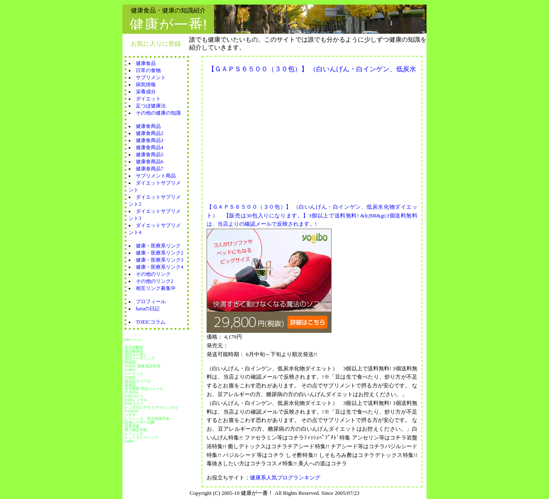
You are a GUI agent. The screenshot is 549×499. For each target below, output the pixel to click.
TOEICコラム (150, 322)
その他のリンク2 (154, 281)
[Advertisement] (277, 135)
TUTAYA (132, 392)
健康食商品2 (149, 133)
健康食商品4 (149, 147)
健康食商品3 (149, 140)
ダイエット (148, 99)
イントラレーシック (141, 437)
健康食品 (146, 63)
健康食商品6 (149, 162)
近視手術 (132, 426)
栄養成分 (146, 92)
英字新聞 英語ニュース (144, 389)
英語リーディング (140, 359)
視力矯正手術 (136, 430)
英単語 (130, 362)
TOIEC (130, 370)
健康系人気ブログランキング (285, 477)
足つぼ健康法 (151, 106)
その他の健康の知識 (158, 113)
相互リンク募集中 (156, 288)
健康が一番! (168, 24)
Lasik (129, 441)
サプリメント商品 (156, 176)
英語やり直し (136, 355)
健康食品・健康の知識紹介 (168, 10)
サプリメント (151, 77)
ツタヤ (130, 415)
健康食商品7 (149, 169)
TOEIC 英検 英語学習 (142, 366)
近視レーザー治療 (140, 422)
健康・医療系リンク (158, 246)
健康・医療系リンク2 (159, 253)
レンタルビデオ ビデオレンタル (151, 407)
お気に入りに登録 (156, 43)
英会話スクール (138, 381)
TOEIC (130, 377)
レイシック (134, 434)
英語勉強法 (134, 351)
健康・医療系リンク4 (159, 267)
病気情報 (146, 84)
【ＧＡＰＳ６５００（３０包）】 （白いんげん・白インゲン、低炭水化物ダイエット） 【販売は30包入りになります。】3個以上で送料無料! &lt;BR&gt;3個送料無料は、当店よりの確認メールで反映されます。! (312, 215)
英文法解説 (134, 347)
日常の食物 (148, 70)
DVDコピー (134, 396)
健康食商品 (148, 126)
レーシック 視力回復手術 (147, 419)
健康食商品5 (149, 154)
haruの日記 (148, 309)
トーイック (134, 374)
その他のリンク (153, 274)
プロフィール (151, 301)
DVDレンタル (136, 400)
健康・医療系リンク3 (159, 260)
